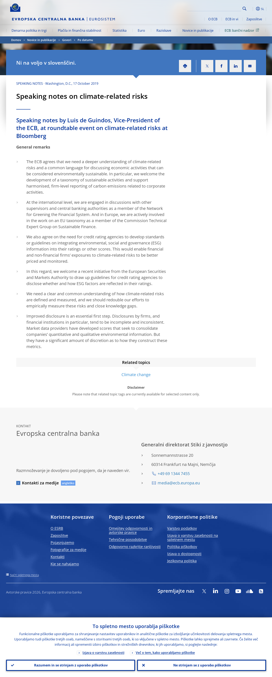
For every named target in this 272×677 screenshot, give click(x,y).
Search (244, 8)
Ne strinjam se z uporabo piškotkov (201, 665)
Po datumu (85, 40)
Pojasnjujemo (62, 542)
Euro (141, 30)
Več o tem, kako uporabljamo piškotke (165, 652)
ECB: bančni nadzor (242, 30)
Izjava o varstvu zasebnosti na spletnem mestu (192, 537)
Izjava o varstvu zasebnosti (103, 652)
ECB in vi (231, 19)
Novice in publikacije (197, 30)
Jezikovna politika (182, 560)
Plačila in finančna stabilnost (79, 30)
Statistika (120, 30)
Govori (66, 40)
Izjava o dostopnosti (184, 553)
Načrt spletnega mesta (24, 575)
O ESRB (57, 528)
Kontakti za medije (40, 483)
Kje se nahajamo (65, 563)
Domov (16, 40)
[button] (252, 8)
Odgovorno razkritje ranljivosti (135, 546)
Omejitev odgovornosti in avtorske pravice (130, 530)
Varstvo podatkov (182, 528)
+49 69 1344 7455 (174, 473)
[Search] (220, 8)
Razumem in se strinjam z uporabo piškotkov (70, 665)
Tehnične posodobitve (128, 539)
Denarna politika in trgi (29, 30)
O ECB (212, 19)
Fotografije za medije (68, 549)
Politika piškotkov (182, 546)
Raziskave (163, 30)
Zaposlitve (254, 19)
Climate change (136, 374)
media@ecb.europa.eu (179, 483)
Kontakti (58, 556)
